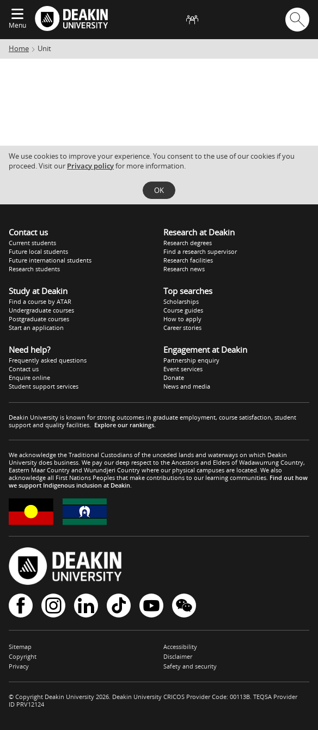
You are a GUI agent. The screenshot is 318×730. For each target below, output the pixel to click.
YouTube (151, 605)
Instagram (53, 605)
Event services (183, 369)
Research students (34, 269)
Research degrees (187, 243)
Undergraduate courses (41, 310)
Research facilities (188, 260)
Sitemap (20, 646)
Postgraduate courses (39, 319)
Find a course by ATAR (40, 301)
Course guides (183, 310)
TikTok (119, 605)
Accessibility (180, 646)
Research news (184, 269)
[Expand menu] (17, 15)
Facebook (21, 605)
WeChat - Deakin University (184, 605)
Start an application (36, 327)
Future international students (50, 260)
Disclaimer (177, 656)
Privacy (19, 666)
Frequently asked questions (48, 360)
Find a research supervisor (200, 251)
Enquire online (29, 377)
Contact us (24, 369)
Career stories (182, 327)
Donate (173, 377)
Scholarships (181, 301)
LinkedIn (86, 605)
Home (19, 48)
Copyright (22, 656)
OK (159, 190)
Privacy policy (90, 166)
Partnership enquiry (191, 360)
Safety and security (190, 666)
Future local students (38, 251)
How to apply (182, 319)
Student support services (43, 386)
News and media (186, 386)
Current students (32, 243)
